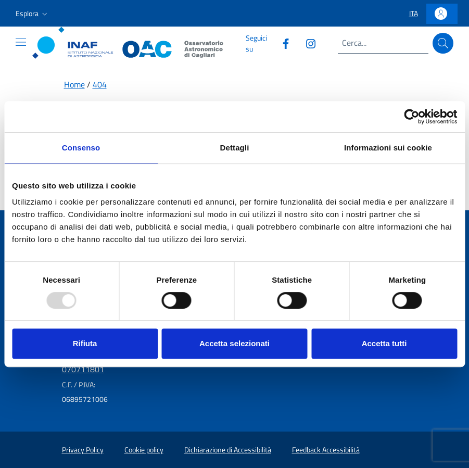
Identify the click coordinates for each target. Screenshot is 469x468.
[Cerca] (443, 43)
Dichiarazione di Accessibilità (227, 450)
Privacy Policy (83, 450)
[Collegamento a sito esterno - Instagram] (306, 43)
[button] (32, 13)
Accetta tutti (384, 343)
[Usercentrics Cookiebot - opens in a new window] (411, 116)
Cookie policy (143, 450)
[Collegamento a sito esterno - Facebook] (281, 43)
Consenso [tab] (81, 147)
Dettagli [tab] (234, 147)
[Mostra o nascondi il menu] (21, 42)
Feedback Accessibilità (326, 450)
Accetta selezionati (234, 343)
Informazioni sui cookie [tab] (388, 147)
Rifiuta (85, 343)
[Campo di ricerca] (383, 43)
